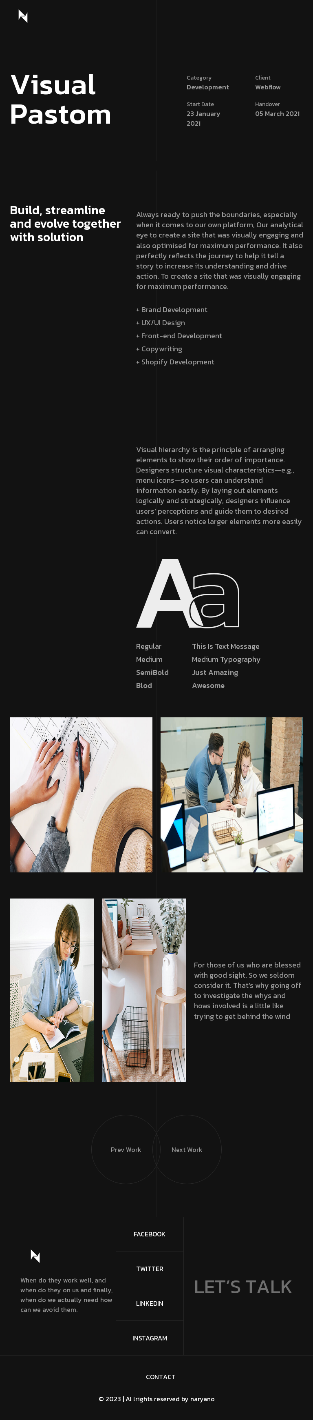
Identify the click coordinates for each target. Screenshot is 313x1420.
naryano (202, 1399)
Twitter (149, 1269)
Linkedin (149, 1303)
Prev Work (116, 1134)
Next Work (177, 1134)
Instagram (149, 1338)
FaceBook (149, 1234)
